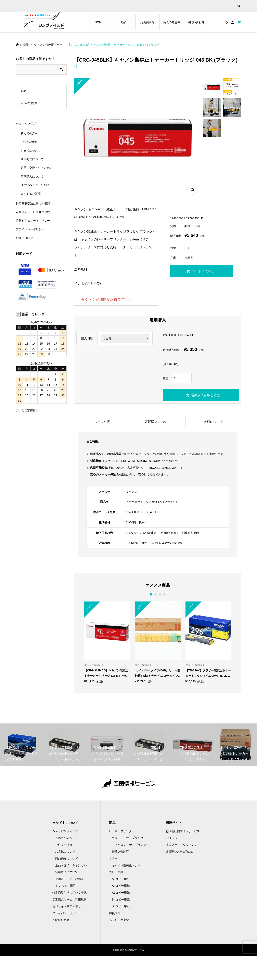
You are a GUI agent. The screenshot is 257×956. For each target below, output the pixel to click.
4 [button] (164, 594)
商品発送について (32, 159)
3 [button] (160, 594)
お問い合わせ (195, 22)
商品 (123, 22)
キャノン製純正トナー (126, 865)
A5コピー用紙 (121, 892)
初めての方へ (29, 133)
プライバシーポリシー (30, 229)
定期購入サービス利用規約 (33, 212)
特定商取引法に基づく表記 (33, 203)
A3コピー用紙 (121, 879)
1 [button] (151, 594)
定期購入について (158, 421)
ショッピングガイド (28, 123)
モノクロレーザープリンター (130, 844)
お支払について (31, 150)
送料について (213, 421)
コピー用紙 (116, 872)
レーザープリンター (122, 831)
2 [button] (155, 594)
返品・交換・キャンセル (36, 167)
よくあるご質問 (31, 193)
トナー (113, 858)
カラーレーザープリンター (129, 838)
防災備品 (114, 913)
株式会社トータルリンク (181, 844)
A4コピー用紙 (121, 885)
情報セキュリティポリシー (33, 220)
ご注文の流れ (29, 142)
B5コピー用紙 (121, 906)
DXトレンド (173, 838)
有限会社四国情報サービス (183, 831)
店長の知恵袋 (171, 22)
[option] (107, 642)
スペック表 (102, 421)
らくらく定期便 (119, 919)
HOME (99, 22)
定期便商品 (147, 22)
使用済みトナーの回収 (35, 185)
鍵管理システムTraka (179, 851)
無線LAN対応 (120, 851)
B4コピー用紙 (121, 899)
